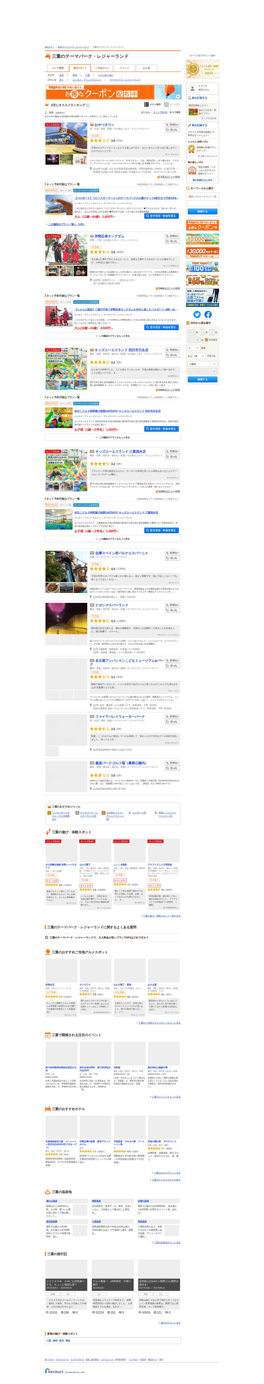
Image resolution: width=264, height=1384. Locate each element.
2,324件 (67, 997)
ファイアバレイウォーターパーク (120, 717)
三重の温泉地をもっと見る (167, 1242)
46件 (66, 1154)
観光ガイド (49, 47)
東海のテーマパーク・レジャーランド (73, 47)
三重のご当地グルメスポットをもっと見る (160, 1023)
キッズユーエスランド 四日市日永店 (121, 350)
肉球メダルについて (209, 156)
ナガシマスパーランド (111, 605)
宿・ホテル (49, 1359)
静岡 (55, 1340)
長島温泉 (142, 1221)
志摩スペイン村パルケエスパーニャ (121, 553)
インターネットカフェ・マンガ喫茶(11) (61, 816)
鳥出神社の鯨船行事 (158, 1067)
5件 (119, 362)
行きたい (172, 124)
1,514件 (67, 885)
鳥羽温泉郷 (51, 1221)
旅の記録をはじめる (202, 180)
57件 (119, 140)
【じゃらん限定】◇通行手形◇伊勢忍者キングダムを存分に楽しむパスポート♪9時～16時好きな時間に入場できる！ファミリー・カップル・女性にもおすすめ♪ (125, 309)
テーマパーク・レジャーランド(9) (89, 814)
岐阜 (61, 1340)
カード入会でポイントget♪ (203, 55)
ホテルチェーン (62, 1359)
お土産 (146, 68)
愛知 (68, 1340)
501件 (120, 252)
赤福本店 (49, 984)
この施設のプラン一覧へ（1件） (67, 224)
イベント (124, 68)
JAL (119, 1359)
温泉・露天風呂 (92, 1359)
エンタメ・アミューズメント (87, 80)
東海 (75, 75)
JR (116, 1359)
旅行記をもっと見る (171, 1323)
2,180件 (121, 621)
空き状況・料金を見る (161, 216)
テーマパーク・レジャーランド (125, 80)
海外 (161, 1359)
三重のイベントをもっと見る (166, 1097)
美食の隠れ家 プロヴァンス (162, 1141)
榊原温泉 (96, 1201)
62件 (100, 994)
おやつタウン (104, 125)
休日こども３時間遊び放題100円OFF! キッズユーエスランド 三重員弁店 (116, 512)
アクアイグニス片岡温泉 (160, 864)
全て (61, 80)
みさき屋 (152, 984)
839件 (169, 890)
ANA (124, 1359)
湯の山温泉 (51, 1201)
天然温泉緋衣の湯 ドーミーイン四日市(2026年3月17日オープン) (61, 1144)
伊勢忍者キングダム (109, 236)
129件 (135, 1151)
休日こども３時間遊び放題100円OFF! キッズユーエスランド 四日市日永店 (117, 411)
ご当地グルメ (102, 68)
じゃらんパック (107, 1359)
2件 (119, 775)
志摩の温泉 (143, 1201)
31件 (168, 994)
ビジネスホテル (77, 1359)
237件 (135, 997)
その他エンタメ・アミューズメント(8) (115, 816)
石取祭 (117, 1067)
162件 (135, 885)
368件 (169, 1149)
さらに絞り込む (105, 75)
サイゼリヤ (85, 984)
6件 (119, 729)
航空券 (143, 1359)
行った (172, 130)
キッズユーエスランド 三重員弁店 (120, 451)
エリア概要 (58, 68)
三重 (87, 75)
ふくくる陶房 (120, 864)
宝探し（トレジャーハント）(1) (167, 814)
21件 (119, 677)
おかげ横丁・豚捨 (122, 984)
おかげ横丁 (85, 864)
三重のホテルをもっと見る (167, 1173)
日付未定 (213, 340)
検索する (202, 211)
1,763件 (121, 569)
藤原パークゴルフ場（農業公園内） (121, 763)
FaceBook (208, 314)
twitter (197, 314)
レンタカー (134, 1359)
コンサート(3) (139, 812)
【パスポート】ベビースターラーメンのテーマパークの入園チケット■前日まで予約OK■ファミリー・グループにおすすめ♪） (126, 198)
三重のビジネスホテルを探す (166, 1180)
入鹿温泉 (96, 1221)
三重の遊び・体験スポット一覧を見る (162, 916)
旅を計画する (199, 97)
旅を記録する (199, 125)
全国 (61, 75)
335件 (101, 1151)
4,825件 (101, 890)
